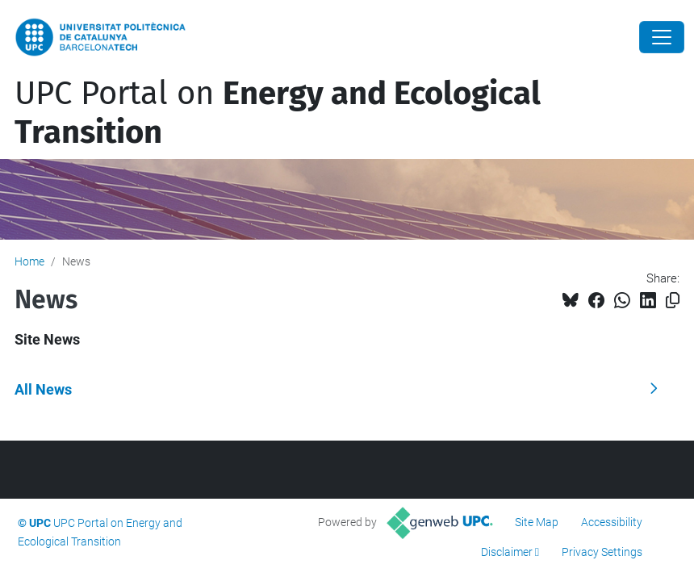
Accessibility (611, 522)
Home (29, 261)
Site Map (536, 522)
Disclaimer (507, 551)
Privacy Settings (602, 551)
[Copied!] (672, 300)
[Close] (661, 37)
